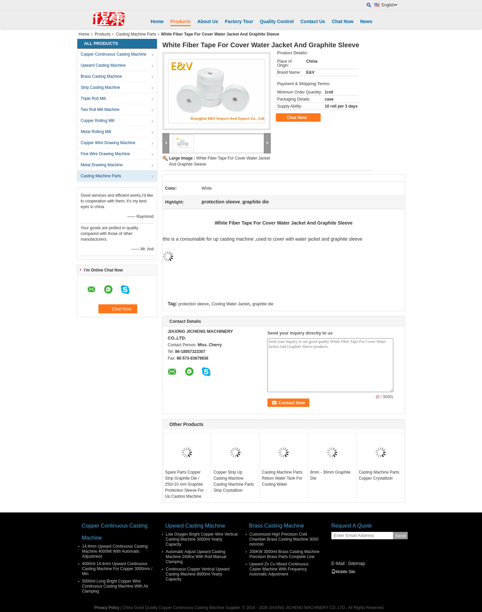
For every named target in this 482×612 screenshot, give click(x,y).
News (366, 21)
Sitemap (356, 563)
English (389, 5)
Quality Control (277, 21)
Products (180, 21)
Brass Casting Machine (101, 76)
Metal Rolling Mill (96, 131)
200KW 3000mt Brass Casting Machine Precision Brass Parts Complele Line (284, 554)
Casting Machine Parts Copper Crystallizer (379, 475)
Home (157, 21)
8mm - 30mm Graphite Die (330, 475)
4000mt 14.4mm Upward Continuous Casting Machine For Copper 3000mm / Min (117, 568)
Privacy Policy (106, 607)
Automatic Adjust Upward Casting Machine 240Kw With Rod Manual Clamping (196, 556)
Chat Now (342, 21)
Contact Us (312, 21)
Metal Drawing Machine (102, 165)
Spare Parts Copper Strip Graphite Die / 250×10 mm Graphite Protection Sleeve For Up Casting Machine (184, 484)
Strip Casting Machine (100, 87)
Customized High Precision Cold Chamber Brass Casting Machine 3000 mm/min (283, 539)
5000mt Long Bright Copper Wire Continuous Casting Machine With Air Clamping (115, 586)
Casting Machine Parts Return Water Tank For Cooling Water (282, 478)
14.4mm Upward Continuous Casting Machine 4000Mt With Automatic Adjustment (115, 551)
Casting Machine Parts (136, 34)
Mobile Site (343, 571)
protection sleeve (193, 304)
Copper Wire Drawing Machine (108, 142)
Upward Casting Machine (103, 65)
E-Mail (338, 563)
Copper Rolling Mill (97, 120)
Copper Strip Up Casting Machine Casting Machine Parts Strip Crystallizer (234, 481)
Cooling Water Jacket (231, 304)
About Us (207, 21)
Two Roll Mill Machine (100, 109)
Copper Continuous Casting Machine (113, 54)
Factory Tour (239, 21)
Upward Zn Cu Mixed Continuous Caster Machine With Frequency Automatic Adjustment (279, 569)
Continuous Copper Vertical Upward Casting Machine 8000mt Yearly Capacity (198, 574)
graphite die (262, 304)
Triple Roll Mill (93, 98)
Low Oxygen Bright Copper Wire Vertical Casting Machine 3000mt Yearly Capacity (202, 539)
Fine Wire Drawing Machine (105, 153)
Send (400, 535)
